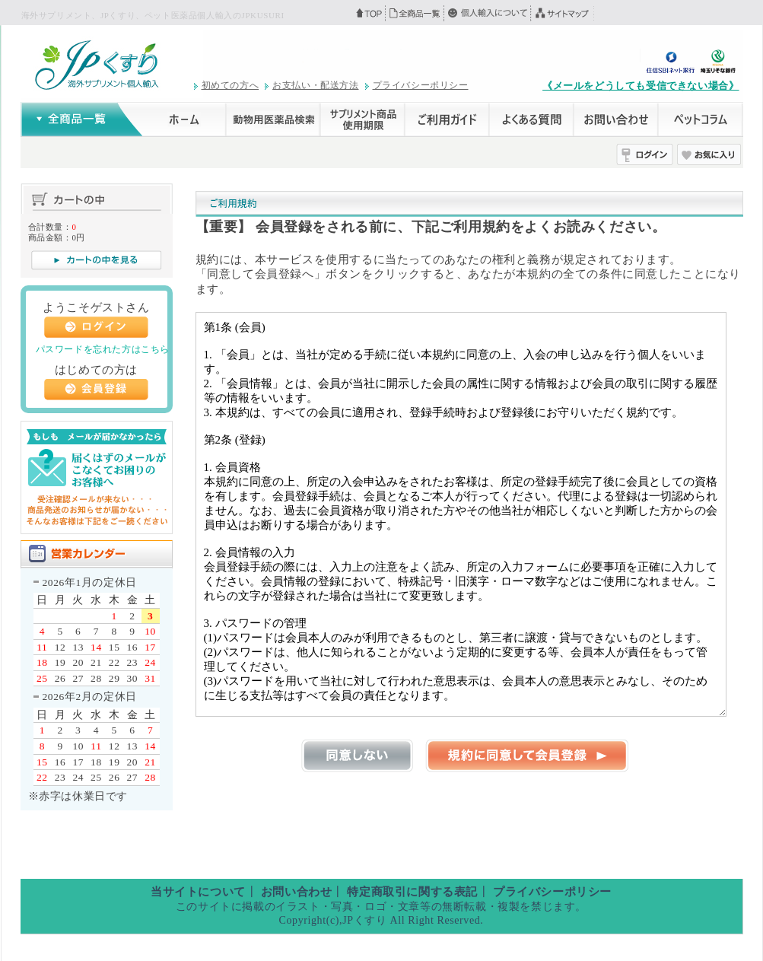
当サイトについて (198, 892)
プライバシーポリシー (421, 85)
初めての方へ (230, 85)
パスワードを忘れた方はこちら (103, 349)
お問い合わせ (296, 892)
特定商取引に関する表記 (412, 892)
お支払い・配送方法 (315, 85)
